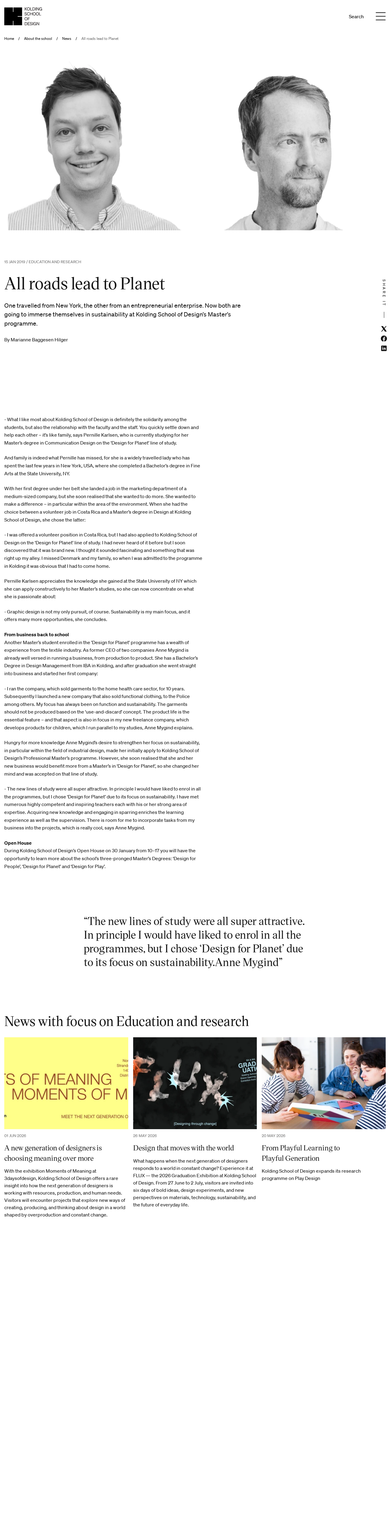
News (66, 38)
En (334, 16)
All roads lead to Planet (100, 38)
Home (9, 38)
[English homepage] (23, 16)
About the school (38, 38)
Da (325, 16)
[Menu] (381, 16)
